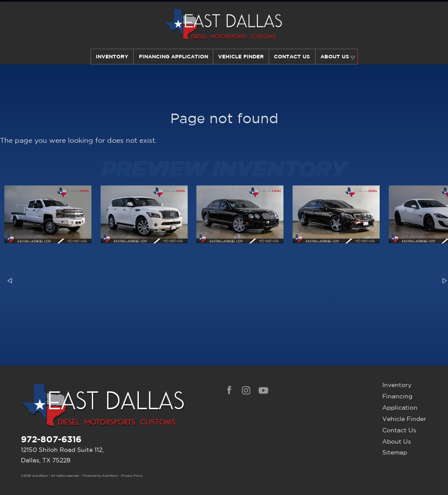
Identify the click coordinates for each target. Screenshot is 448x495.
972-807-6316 (51, 439)
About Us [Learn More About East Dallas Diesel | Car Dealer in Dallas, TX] (335, 56)
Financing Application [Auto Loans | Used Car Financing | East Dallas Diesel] (172, 56)
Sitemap (394, 452)
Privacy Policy (132, 476)
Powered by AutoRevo (100, 476)
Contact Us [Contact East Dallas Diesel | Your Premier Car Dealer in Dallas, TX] (292, 56)
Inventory (111, 56)
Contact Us (399, 430)
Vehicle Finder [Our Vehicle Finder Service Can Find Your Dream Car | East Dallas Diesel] (241, 56)
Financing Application (400, 402)
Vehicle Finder (404, 418)
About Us (396, 441)
